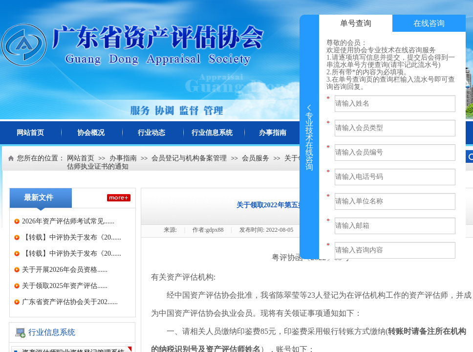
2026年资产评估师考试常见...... (68, 221)
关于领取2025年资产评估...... (65, 285)
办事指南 (272, 132)
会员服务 (255, 158)
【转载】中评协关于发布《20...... (71, 237)
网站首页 (30, 132)
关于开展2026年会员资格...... (65, 269)
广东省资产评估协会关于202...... (70, 302)
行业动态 (151, 132)
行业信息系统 (212, 132)
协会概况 (91, 132)
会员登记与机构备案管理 (189, 158)
